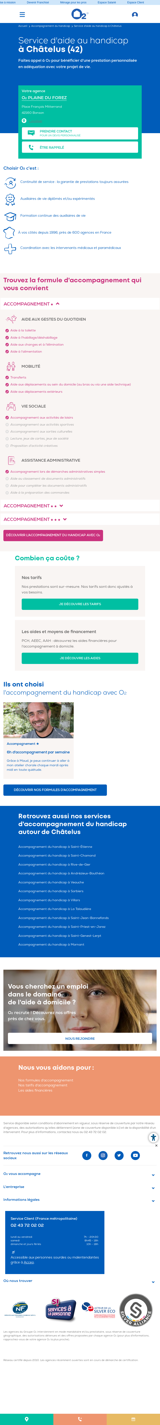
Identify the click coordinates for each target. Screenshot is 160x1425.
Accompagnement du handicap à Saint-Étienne (55, 847)
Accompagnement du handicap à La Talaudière (54, 909)
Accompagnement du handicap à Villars (49, 900)
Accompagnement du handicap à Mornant (51, 944)
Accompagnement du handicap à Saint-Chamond (57, 855)
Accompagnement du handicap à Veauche (51, 882)
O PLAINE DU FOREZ (44, 97)
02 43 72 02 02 (95, 1132)
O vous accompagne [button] (21, 1174)
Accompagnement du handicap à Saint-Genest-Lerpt (59, 936)
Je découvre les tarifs (80, 604)
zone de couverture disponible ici (96, 1128)
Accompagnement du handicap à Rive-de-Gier (54, 864)
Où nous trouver (17, 1281)
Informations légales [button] (21, 1199)
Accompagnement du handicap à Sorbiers (50, 891)
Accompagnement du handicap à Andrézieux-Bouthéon (61, 873)
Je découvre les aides (80, 658)
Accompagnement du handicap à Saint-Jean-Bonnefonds (63, 918)
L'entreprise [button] (13, 1187)
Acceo (29, 1262)
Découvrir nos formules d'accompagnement (55, 790)
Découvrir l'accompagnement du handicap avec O (53, 535)
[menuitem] (26, 1419)
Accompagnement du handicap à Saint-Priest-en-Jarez (62, 927)
